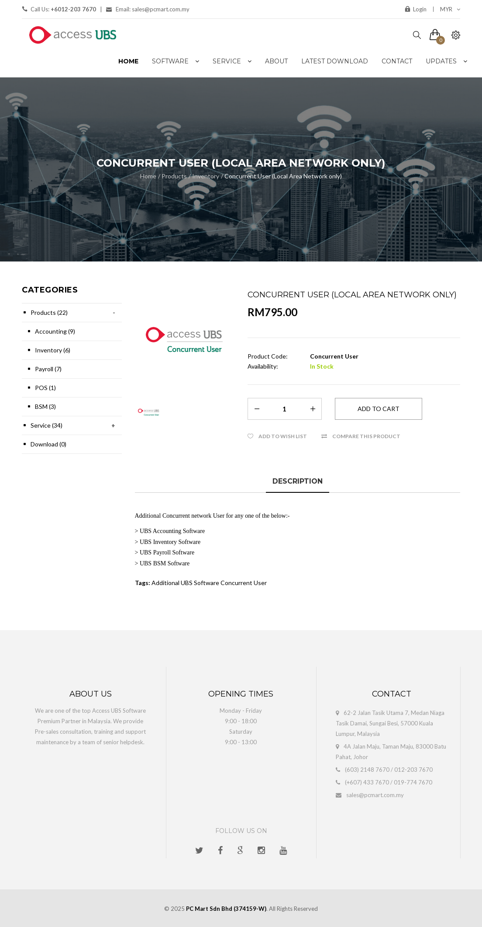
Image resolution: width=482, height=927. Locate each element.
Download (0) (48, 444)
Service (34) (46, 425)
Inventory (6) (52, 350)
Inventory (205, 176)
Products (174, 176)
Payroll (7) (48, 369)
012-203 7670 (413, 769)
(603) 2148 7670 (367, 769)
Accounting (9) (55, 331)
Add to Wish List (282, 436)
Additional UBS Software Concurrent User (209, 582)
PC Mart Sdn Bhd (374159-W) (226, 908)
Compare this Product (366, 436)
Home (148, 176)
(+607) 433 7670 (367, 782)
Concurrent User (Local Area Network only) (283, 176)
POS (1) (45, 387)
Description (297, 481)
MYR (450, 9)
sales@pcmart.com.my (375, 794)
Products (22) (49, 312)
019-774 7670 (413, 782)
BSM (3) (45, 406)
